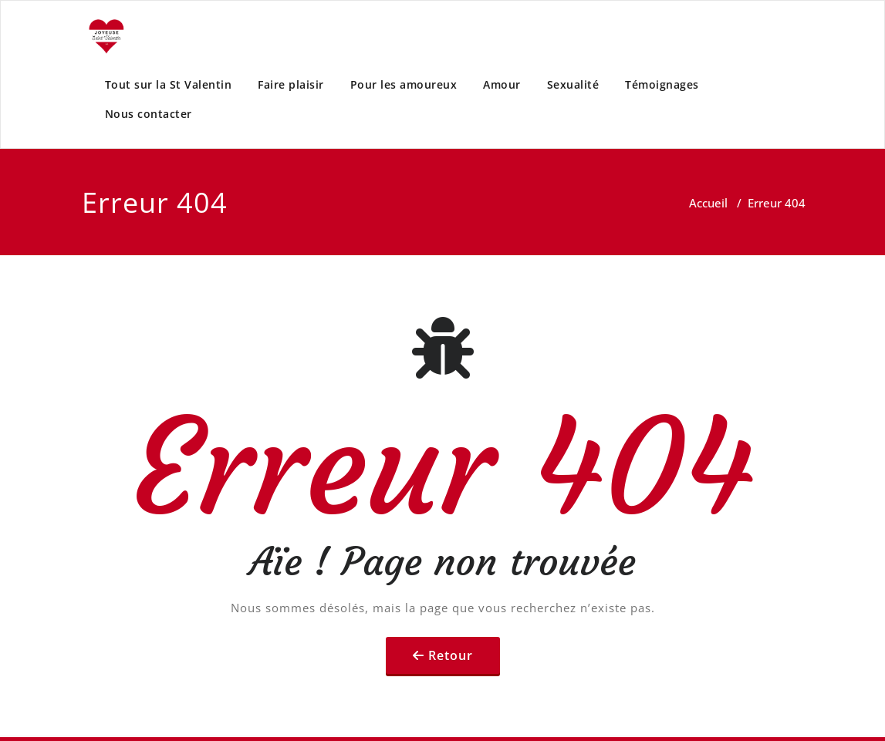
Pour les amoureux (404, 84)
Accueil (708, 203)
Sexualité (573, 84)
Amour (502, 84)
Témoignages (662, 84)
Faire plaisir (291, 84)
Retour (450, 655)
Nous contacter (148, 113)
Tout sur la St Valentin (168, 84)
